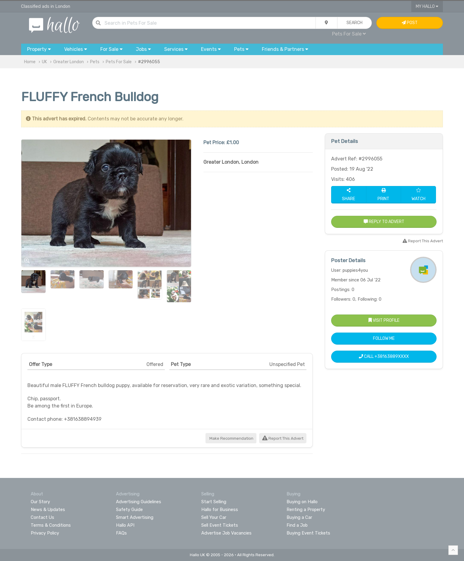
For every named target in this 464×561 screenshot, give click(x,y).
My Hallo (427, 6)
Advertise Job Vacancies (226, 533)
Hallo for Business (219, 509)
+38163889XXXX (392, 356)
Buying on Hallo (302, 501)
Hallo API (125, 525)
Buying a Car (299, 517)
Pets (94, 61)
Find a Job (297, 525)
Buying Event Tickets (308, 533)
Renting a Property (306, 509)
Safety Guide (129, 509)
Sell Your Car (213, 517)
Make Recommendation (230, 438)
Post (410, 22)
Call (384, 356)
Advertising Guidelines (138, 501)
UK (44, 61)
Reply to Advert (384, 221)
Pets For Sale (349, 34)
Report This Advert (282, 438)
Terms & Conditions (51, 525)
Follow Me (384, 338)
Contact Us (42, 517)
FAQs (121, 533)
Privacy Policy (45, 533)
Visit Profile (384, 320)
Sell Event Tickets (219, 525)
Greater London (68, 61)
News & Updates (48, 509)
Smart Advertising (134, 517)
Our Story (40, 501)
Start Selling (213, 501)
